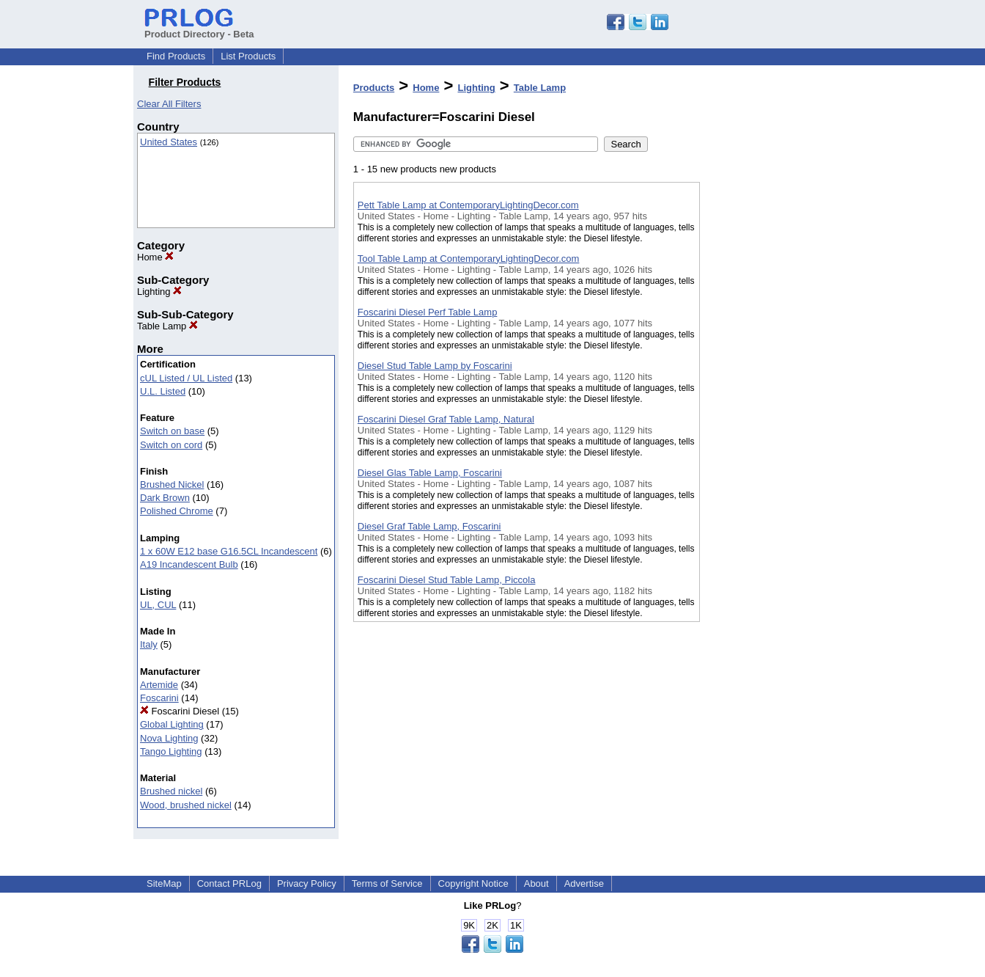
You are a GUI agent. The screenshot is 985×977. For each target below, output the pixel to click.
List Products (248, 56)
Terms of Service (387, 883)
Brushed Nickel (172, 484)
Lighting (159, 291)
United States (168, 141)
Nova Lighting (169, 738)
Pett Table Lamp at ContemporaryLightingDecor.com (468, 205)
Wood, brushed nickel (186, 804)
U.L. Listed (162, 391)
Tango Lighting (171, 751)
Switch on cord (171, 444)
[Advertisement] (773, 381)
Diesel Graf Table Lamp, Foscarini (429, 526)
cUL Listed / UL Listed (186, 378)
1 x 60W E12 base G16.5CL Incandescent (228, 551)
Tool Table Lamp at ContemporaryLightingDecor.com (469, 258)
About (536, 883)
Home (155, 257)
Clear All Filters (169, 103)
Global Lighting (172, 724)
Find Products (176, 56)
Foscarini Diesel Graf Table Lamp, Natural (446, 419)
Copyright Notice (473, 883)
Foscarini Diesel (179, 711)
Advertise (584, 883)
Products (373, 87)
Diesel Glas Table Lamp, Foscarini (430, 472)
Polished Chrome (176, 510)
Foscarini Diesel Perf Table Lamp (428, 312)
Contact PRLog (229, 883)
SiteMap (164, 883)
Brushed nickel (171, 791)
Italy (149, 644)
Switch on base (172, 430)
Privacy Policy (306, 883)
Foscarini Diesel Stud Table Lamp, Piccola (447, 579)
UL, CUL (158, 604)
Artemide (159, 684)
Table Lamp (167, 326)
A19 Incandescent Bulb (189, 564)
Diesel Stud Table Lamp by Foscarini (435, 365)
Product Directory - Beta (199, 29)
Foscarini (159, 697)
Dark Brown (165, 497)
